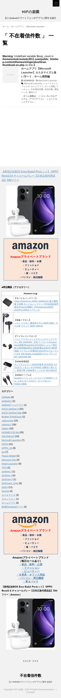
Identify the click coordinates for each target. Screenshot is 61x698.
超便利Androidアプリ (12, 506)
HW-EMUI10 (8, 436)
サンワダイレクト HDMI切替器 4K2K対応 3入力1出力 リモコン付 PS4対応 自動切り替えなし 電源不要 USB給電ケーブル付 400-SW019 (35, 367)
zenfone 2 (7, 471)
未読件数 (49, 89)
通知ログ (33, 92)
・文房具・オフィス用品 (30, 574)
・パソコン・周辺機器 (31, 578)
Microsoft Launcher (48, 80)
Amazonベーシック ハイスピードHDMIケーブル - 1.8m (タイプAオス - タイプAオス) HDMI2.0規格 (36, 381)
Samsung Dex (9, 459)
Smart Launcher (10, 463)
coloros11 (7, 424)
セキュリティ (8, 499)
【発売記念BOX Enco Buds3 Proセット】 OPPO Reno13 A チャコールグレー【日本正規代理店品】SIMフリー (30, 175)
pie (3, 452)
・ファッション (30, 567)
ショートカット (50, 83)
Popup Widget (9, 456)
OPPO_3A (7, 448)
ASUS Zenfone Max (12, 412)
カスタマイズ (8, 495)
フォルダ (25, 86)
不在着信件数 (37, 89)
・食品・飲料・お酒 (30, 564)
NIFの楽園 (30, 12)
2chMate (6, 397)
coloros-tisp (7, 420)
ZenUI (5, 487)
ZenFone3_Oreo (10, 483)
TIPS (4, 467)
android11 (7, 401)
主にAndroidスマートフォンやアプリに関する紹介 (30, 682)
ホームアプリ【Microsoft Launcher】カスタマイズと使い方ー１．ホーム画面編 (38, 72)
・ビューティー (30, 571)
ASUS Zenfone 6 (10, 409)
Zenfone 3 (7, 475)
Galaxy (5, 428)
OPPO (5, 444)
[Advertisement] (29, 133)
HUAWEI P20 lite (10, 432)
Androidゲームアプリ (12, 405)
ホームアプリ (37, 86)
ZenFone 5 (7, 479)
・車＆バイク (30, 581)
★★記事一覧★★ (30, 661)
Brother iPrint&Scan (12, 416)
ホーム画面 (50, 86)
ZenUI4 (5, 491)
